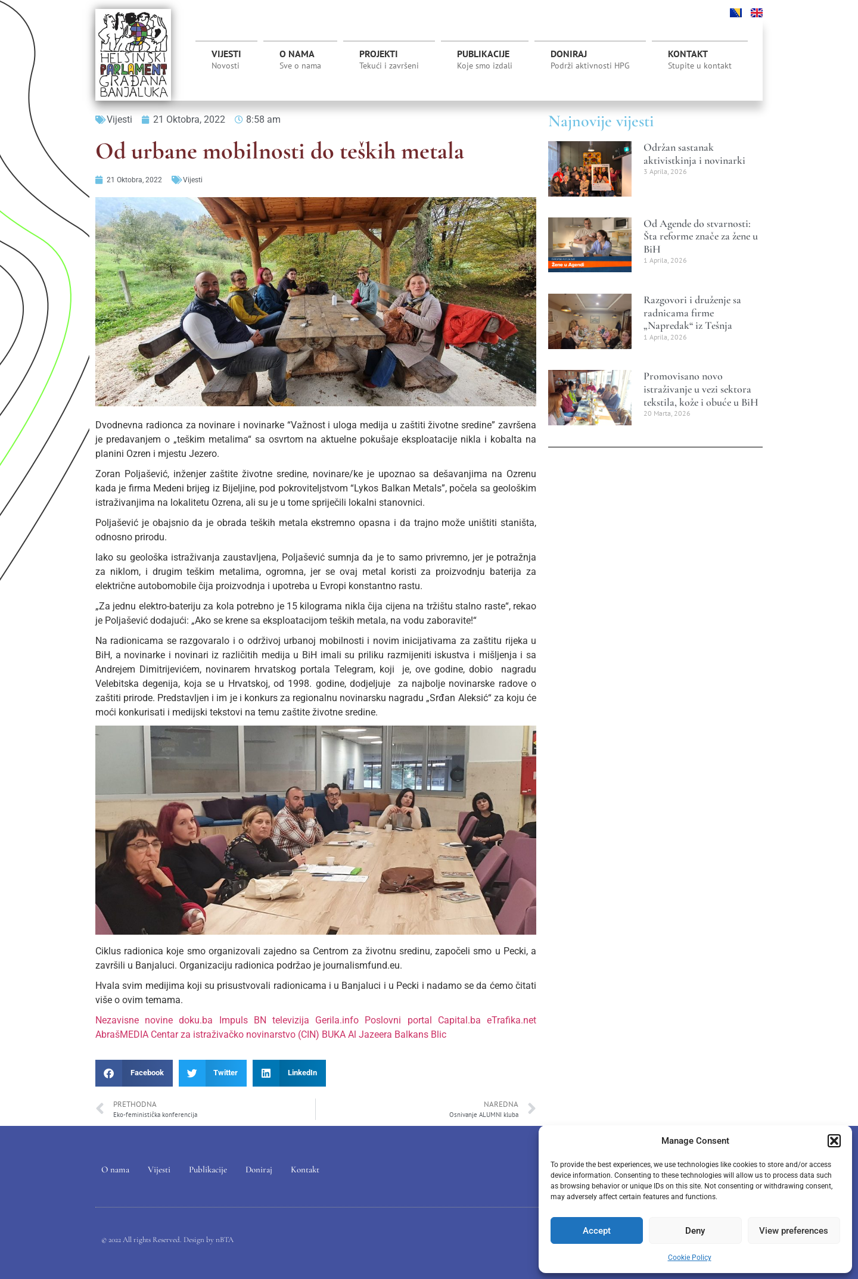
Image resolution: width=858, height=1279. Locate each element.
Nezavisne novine (134, 1020)
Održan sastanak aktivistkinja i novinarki (694, 154)
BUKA (334, 1034)
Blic (438, 1034)
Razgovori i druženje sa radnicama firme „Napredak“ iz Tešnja (692, 312)
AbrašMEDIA (121, 1034)
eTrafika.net (511, 1020)
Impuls (233, 1020)
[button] (834, 1141)
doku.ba (196, 1020)
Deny (695, 1230)
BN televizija (281, 1020)
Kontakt (700, 59)
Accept (597, 1230)
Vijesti (226, 59)
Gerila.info (337, 1020)
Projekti (389, 62)
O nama (300, 59)
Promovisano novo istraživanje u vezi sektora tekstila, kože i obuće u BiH (701, 388)
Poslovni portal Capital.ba (422, 1020)
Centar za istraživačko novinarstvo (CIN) (235, 1034)
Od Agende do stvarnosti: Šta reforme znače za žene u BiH (701, 236)
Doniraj (590, 59)
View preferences (793, 1230)
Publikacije (484, 59)
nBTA (225, 1239)
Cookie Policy (689, 1257)
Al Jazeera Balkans (388, 1034)
